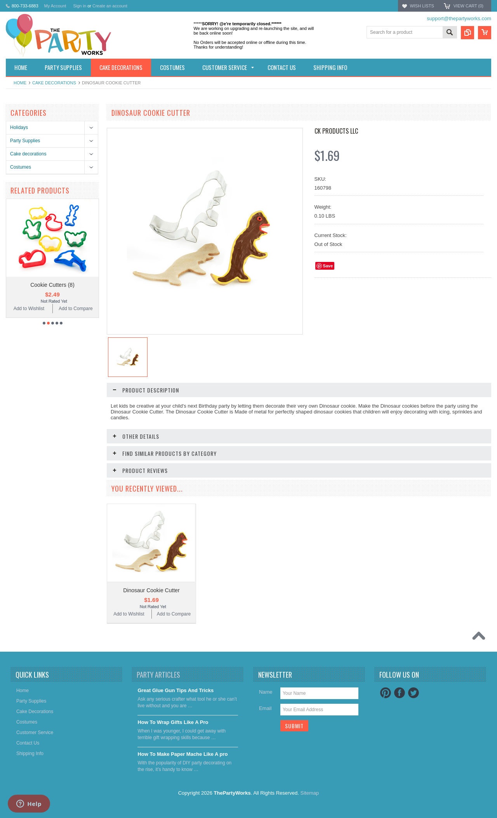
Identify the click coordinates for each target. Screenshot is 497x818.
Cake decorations (54, 82)
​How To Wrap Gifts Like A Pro (172, 722)
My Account (55, 5)
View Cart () (468, 5)
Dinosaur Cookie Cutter (151, 590)
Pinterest (385, 692)
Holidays (19, 127)
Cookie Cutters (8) (52, 285)
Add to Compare (75, 308)
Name (266, 692)
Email (265, 708)
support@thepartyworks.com (459, 18)
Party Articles (158, 675)
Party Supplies (25, 140)
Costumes (20, 167)
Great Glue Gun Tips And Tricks (175, 690)
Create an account (109, 5)
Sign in (79, 5)
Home (20, 82)
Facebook (399, 692)
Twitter (413, 692)
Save (328, 265)
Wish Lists (422, 5)
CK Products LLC (336, 131)
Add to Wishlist (29, 308)
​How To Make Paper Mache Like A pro (182, 754)
